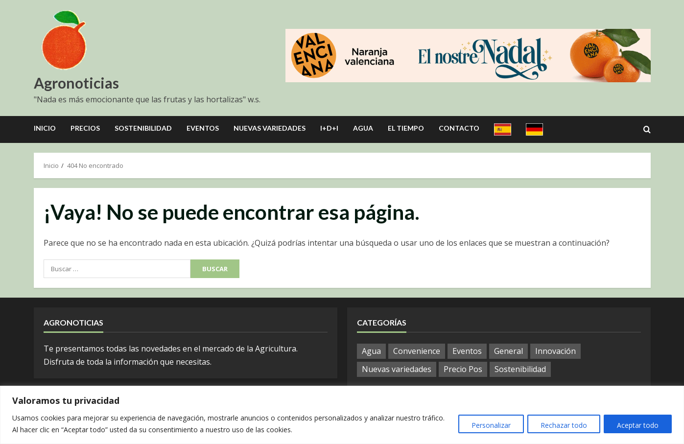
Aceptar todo (637, 425)
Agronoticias (76, 83)
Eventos (203, 128)
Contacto (459, 128)
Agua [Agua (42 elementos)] (371, 351)
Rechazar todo (560, 425)
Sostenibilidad (143, 128)
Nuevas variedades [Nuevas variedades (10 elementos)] (396, 369)
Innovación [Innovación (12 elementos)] (555, 351)
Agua (363, 128)
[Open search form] (647, 129)
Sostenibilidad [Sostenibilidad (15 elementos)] (520, 369)
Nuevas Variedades (270, 128)
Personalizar (485, 425)
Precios (85, 128)
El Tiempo (406, 128)
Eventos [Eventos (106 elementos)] (467, 351)
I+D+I (329, 128)
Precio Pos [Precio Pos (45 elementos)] (463, 369)
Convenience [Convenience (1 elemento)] (416, 351)
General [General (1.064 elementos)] (508, 351)
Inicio (45, 128)
